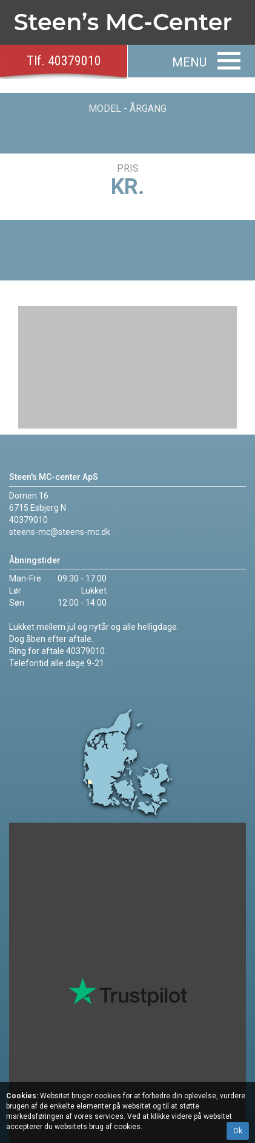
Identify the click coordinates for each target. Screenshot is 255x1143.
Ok (237, 1131)
